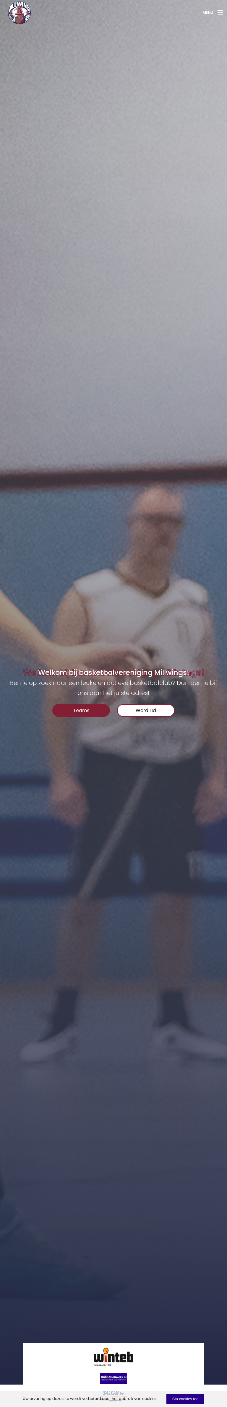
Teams (81, 710)
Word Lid (146, 710)
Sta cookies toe (185, 1399)
